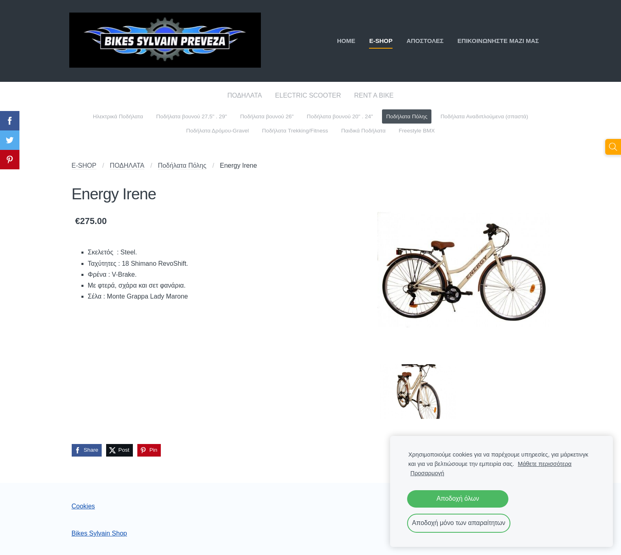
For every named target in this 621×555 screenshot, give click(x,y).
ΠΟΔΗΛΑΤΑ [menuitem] (244, 95)
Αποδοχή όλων (457, 498)
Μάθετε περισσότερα (545, 464)
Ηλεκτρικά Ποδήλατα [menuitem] (118, 116)
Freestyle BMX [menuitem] (417, 131)
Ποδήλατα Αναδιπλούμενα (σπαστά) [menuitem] (484, 116)
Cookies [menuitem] (83, 506)
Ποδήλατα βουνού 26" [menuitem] (267, 116)
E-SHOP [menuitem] (379, 40)
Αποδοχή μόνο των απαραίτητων (459, 522)
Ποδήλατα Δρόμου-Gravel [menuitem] (217, 131)
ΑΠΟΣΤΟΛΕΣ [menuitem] (423, 40)
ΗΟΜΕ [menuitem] (344, 40)
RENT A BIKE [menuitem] (374, 95)
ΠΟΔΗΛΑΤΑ (127, 165)
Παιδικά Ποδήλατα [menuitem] (363, 131)
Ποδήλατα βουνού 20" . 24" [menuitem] (340, 116)
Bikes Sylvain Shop (99, 533)
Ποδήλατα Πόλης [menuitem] (406, 116)
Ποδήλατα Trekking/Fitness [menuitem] (295, 131)
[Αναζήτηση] (613, 146)
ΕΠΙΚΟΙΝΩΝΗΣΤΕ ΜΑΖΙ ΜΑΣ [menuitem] (496, 40)
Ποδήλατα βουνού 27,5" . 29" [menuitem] (191, 116)
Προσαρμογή (427, 473)
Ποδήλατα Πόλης (182, 165)
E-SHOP (84, 165)
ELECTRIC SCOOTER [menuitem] (308, 95)
